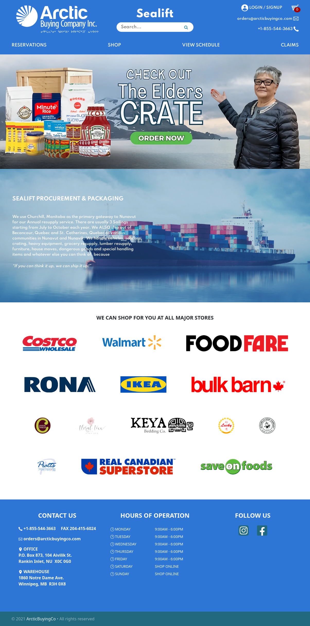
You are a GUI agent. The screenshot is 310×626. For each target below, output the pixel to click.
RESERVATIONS (29, 45)
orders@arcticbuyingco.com (52, 539)
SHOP (114, 45)
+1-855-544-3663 (39, 528)
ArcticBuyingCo (41, 619)
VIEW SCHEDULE (201, 45)
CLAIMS (290, 45)
